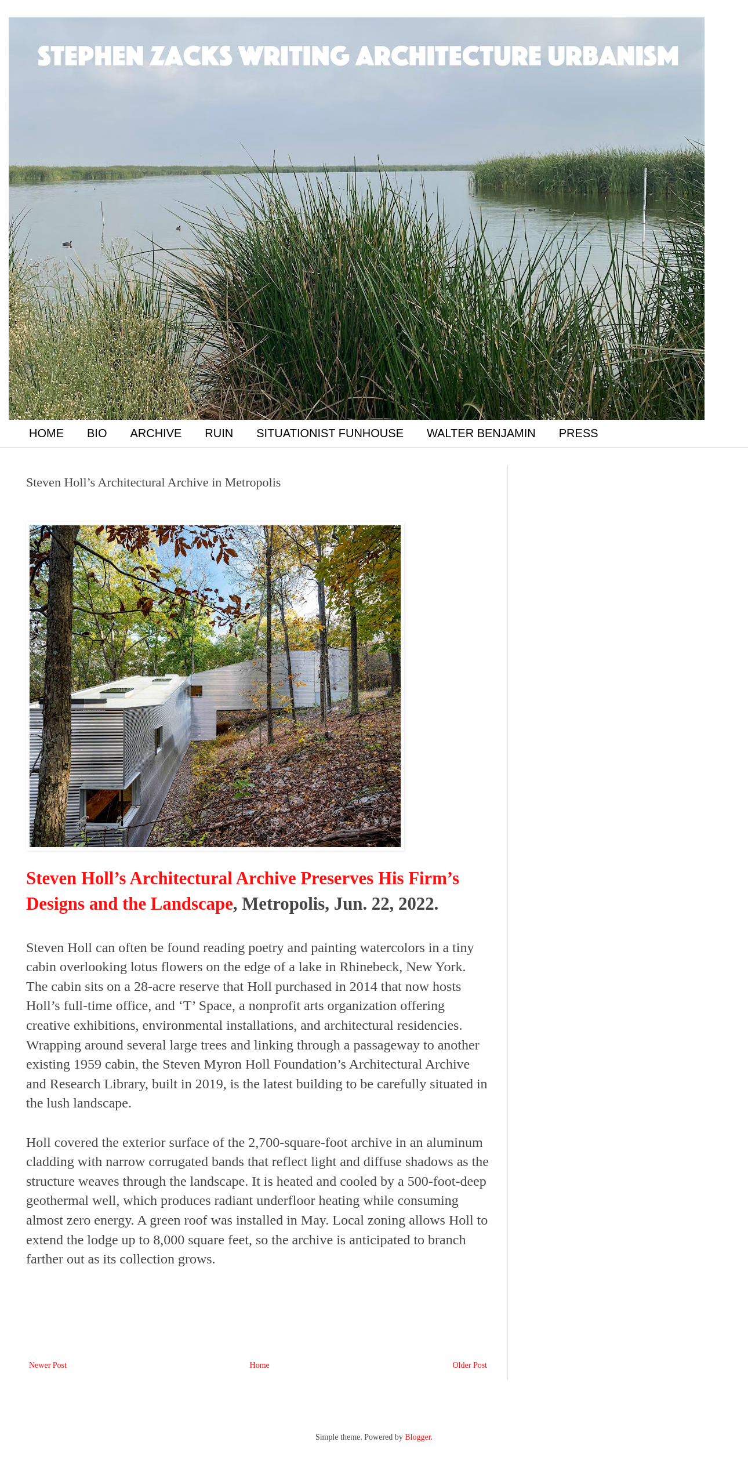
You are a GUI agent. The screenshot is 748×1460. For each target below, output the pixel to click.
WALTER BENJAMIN (481, 433)
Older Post (470, 1365)
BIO (97, 433)
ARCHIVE (155, 433)
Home (260, 1365)
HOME (46, 433)
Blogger (417, 1437)
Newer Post (48, 1365)
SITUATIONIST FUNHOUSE (330, 433)
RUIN (219, 433)
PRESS (578, 433)
